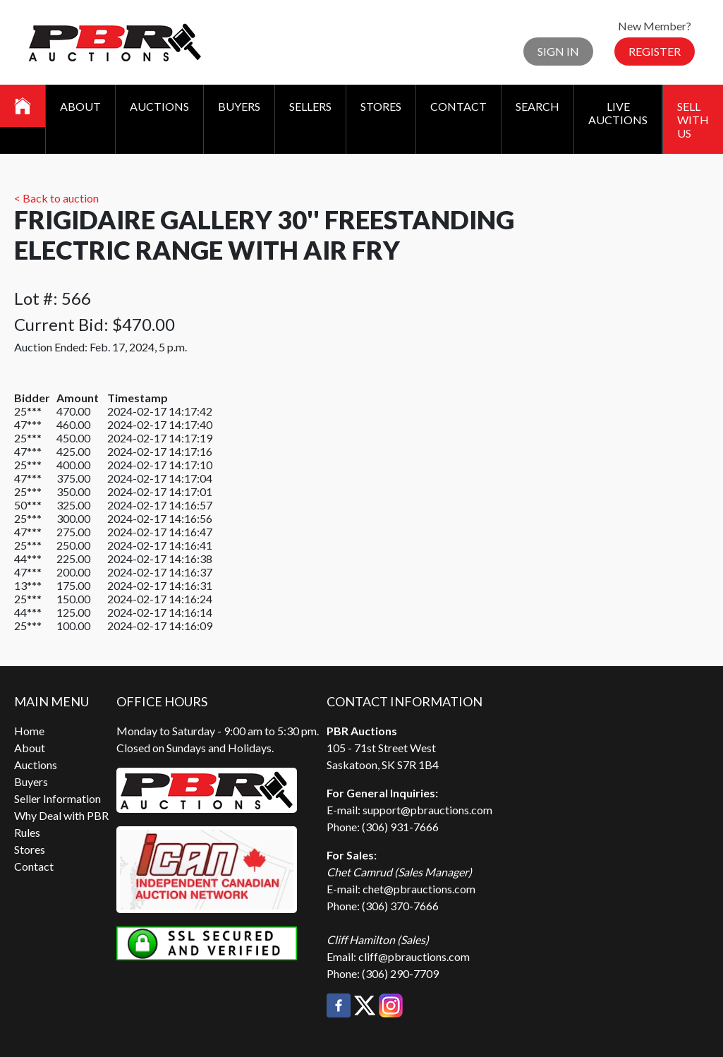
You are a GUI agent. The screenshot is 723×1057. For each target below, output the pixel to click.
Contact (458, 106)
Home (29, 730)
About (80, 106)
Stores (380, 106)
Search (537, 106)
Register (654, 51)
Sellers (310, 106)
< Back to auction (56, 198)
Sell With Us (693, 119)
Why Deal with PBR (61, 815)
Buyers (239, 106)
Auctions (159, 106)
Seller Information (57, 798)
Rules (27, 832)
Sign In (558, 51)
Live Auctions (618, 112)
